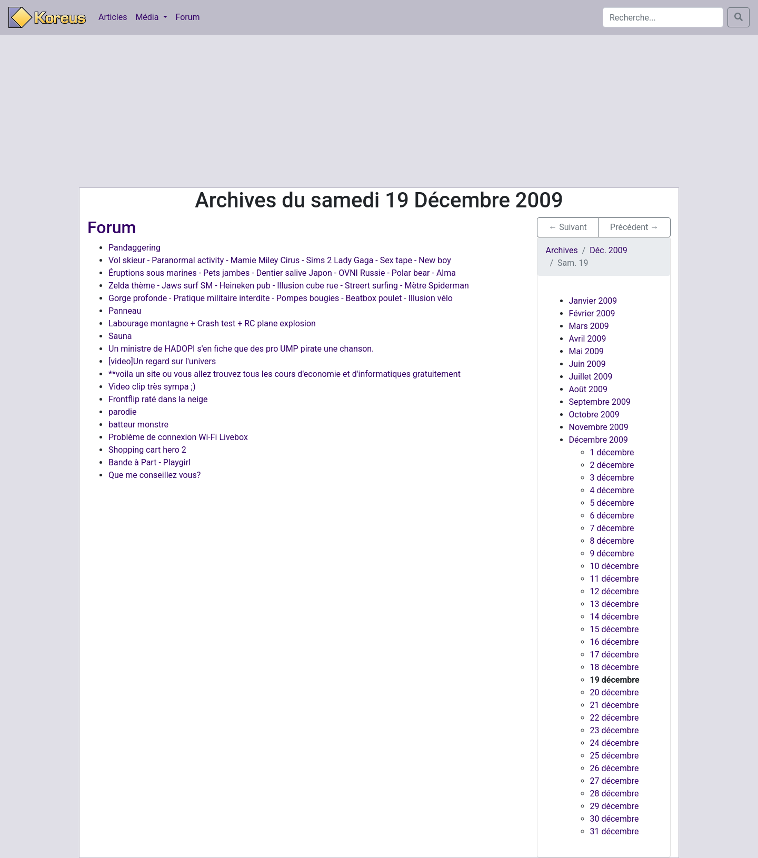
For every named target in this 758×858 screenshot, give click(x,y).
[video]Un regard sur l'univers (162, 361)
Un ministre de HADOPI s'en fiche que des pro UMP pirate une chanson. (241, 349)
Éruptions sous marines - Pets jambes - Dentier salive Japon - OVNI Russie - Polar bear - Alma (282, 273)
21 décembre (614, 705)
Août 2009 (588, 389)
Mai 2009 (586, 351)
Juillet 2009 (591, 377)
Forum (188, 17)
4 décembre (612, 490)
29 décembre (614, 806)
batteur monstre (138, 425)
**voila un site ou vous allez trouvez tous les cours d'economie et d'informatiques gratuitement (284, 374)
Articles (112, 17)
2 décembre (612, 465)
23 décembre (614, 730)
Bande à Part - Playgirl (149, 462)
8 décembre (612, 541)
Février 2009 (592, 313)
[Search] (663, 17)
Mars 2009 (589, 326)
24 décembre (614, 743)
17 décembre (614, 655)
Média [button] (148, 17)
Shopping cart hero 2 (147, 450)
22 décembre (614, 718)
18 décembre (614, 667)
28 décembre (614, 794)
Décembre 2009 (599, 440)
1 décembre (612, 452)
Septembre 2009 (600, 402)
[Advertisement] (379, 111)
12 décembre (614, 591)
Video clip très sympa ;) (151, 387)
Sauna (120, 336)
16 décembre (614, 642)
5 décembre (612, 503)
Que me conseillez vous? (154, 475)
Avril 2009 (587, 339)
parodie (122, 412)
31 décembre (614, 831)
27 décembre (614, 781)
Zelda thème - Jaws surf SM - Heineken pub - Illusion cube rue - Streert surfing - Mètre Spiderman (288, 286)
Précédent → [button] (634, 227)
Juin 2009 (587, 364)
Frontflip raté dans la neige (158, 399)
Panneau (124, 311)
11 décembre (614, 579)
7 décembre (612, 528)
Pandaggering (134, 248)
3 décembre (612, 478)
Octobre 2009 (594, 415)
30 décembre (614, 819)
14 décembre (614, 617)
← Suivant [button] (567, 227)
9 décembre (612, 553)
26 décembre (614, 768)
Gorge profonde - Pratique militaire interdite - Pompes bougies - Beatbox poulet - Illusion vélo (280, 298)
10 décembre (614, 566)
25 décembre (614, 756)
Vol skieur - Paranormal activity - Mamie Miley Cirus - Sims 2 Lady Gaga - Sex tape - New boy (279, 260)
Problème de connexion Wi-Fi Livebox (178, 437)
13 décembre (614, 604)
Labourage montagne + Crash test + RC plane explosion (212, 323)
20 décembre (614, 692)
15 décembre (614, 629)
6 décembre (612, 516)
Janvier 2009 (593, 301)
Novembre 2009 (599, 427)
